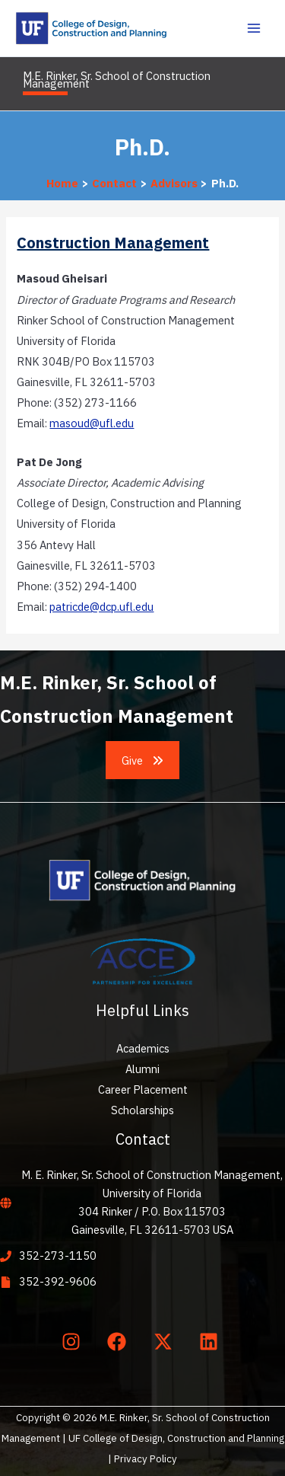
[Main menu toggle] (254, 28)
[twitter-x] (166, 1341)
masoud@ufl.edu (91, 423)
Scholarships (142, 1110)
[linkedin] (212, 1341)
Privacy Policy (145, 1458)
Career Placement (143, 1089)
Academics (142, 1048)
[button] (143, 760)
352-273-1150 (58, 1255)
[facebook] (120, 1341)
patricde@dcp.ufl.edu (101, 606)
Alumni (142, 1069)
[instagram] (74, 1341)
